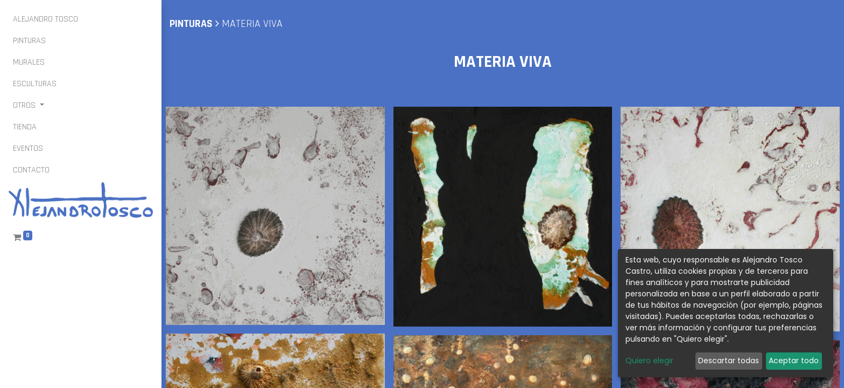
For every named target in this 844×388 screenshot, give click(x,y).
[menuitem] (45, 19)
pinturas (191, 24)
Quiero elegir (649, 360)
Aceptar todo (794, 360)
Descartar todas (728, 360)
